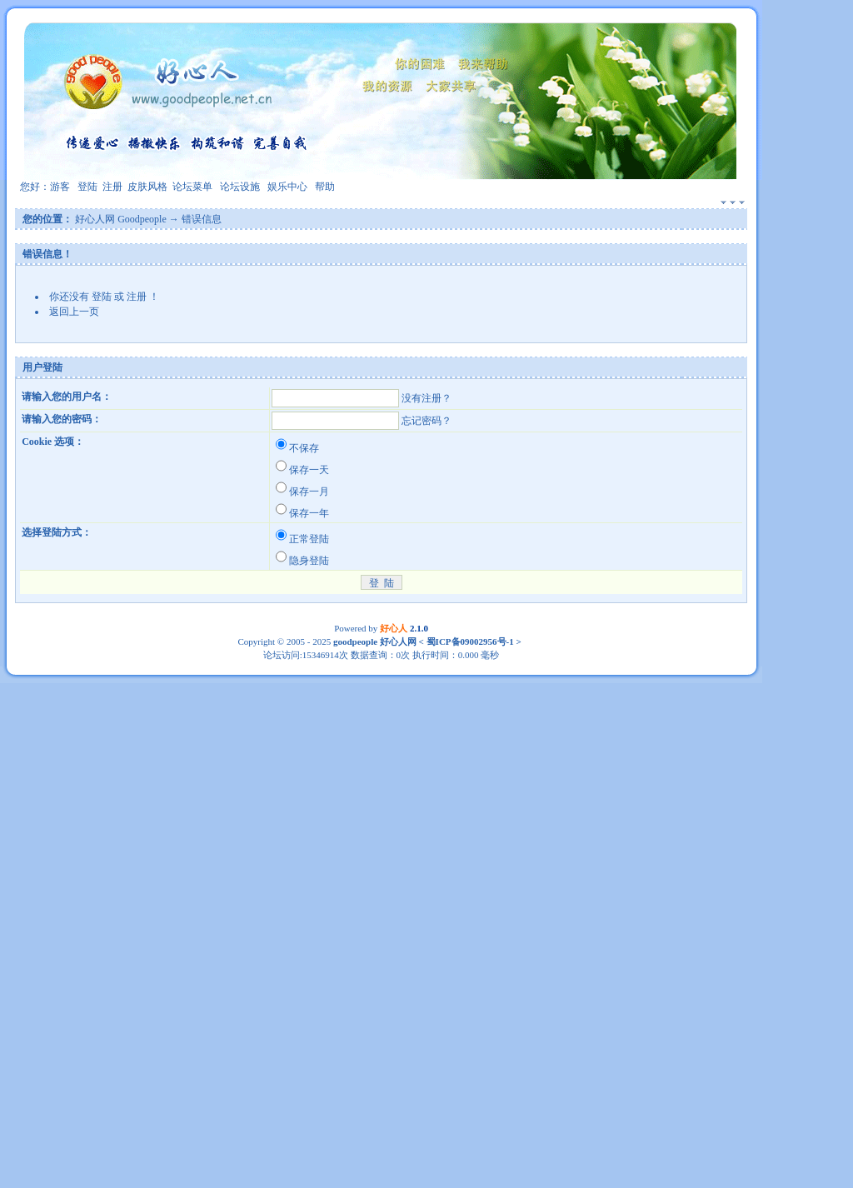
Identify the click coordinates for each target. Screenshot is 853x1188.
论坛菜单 (192, 186)
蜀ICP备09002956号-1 (469, 641)
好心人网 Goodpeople (121, 219)
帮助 (325, 186)
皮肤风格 (147, 186)
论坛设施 (240, 186)
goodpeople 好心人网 (375, 641)
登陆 (87, 186)
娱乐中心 (287, 186)
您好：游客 (45, 186)
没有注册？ (426, 398)
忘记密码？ (426, 421)
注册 (112, 186)
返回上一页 (74, 311)
